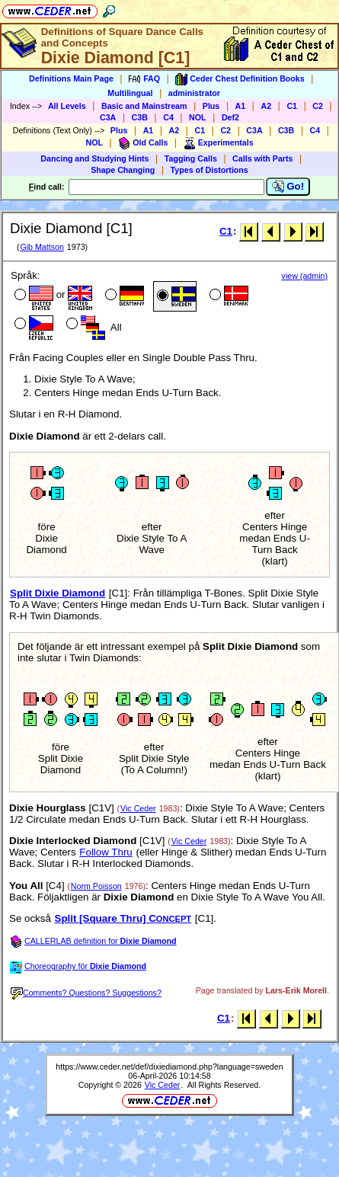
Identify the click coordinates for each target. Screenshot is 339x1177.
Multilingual (129, 93)
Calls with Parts (262, 158)
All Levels (67, 105)
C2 (317, 105)
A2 (266, 105)
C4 (168, 117)
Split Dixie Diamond (57, 593)
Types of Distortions (209, 169)
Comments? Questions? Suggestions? (86, 992)
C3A (108, 117)
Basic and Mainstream (144, 105)
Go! (288, 187)
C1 (291, 105)
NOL (197, 117)
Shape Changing (123, 169)
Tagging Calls (191, 158)
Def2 (230, 117)
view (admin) (305, 275)
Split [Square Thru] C (123, 918)
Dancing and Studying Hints (94, 158)
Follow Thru (105, 852)
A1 (240, 105)
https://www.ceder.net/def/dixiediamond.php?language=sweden (169, 1066)
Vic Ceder (138, 808)
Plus (211, 105)
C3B (140, 117)
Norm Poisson (96, 886)
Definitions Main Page (71, 78)
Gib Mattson (41, 246)
